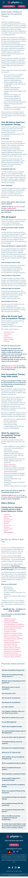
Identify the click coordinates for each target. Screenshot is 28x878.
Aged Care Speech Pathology (12, 656)
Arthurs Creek (8, 516)
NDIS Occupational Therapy (12, 636)
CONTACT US (14, 844)
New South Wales (9, 332)
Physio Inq (4, 547)
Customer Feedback (22, 874)
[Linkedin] (9, 868)
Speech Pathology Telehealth (12, 647)
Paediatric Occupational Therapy (13, 633)
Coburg (6, 530)
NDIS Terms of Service (16, 874)
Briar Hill (6, 523)
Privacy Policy (4, 874)
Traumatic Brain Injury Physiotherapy (14, 626)
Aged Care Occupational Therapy (13, 635)
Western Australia (9, 339)
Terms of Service (9, 874)
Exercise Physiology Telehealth (12, 654)
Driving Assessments (10, 464)
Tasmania (6, 341)
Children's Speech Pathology (12, 642)
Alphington (7, 514)
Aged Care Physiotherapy (11, 622)
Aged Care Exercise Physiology (12, 651)
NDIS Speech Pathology (10, 645)
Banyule (6, 518)
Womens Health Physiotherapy (12, 627)
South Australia (8, 337)
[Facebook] (12, 868)
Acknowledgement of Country (13, 875)
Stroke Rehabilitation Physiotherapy (14, 624)
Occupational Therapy (10, 631)
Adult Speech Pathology (11, 644)
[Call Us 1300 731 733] (22, 6)
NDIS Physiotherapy (9, 620)
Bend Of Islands (8, 519)
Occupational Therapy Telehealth (13, 638)
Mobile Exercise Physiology (11, 649)
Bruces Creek (8, 525)
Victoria (6, 335)
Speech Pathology (9, 640)
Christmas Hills (8, 528)
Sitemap (19, 875)
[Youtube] (19, 868)
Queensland (7, 334)
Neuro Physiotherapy (10, 629)
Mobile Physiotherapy (10, 618)
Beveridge (7, 521)
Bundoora (6, 527)
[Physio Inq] (14, 2)
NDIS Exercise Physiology (11, 653)
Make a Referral (8, 6)
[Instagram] (16, 868)
